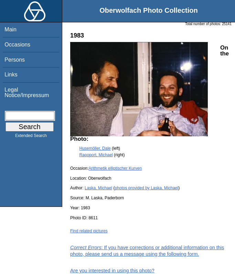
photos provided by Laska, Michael (146, 188)
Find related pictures (89, 231)
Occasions (17, 45)
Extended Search (31, 137)
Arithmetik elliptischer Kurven (115, 168)
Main (10, 29)
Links (10, 74)
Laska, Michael (98, 188)
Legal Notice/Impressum (26, 92)
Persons (14, 60)
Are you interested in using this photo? (112, 270)
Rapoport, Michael (96, 154)
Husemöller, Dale (94, 148)
